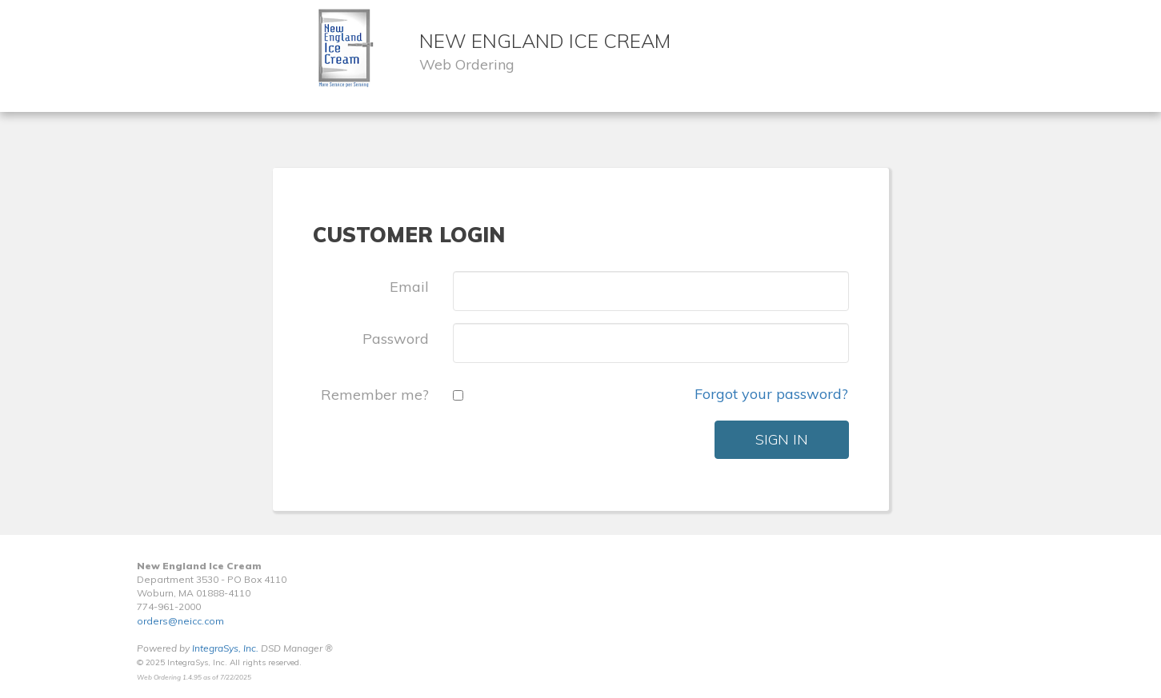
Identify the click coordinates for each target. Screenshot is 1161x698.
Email (409, 286)
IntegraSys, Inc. (225, 648)
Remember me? (375, 394)
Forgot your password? (771, 394)
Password (395, 338)
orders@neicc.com (180, 621)
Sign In (781, 439)
